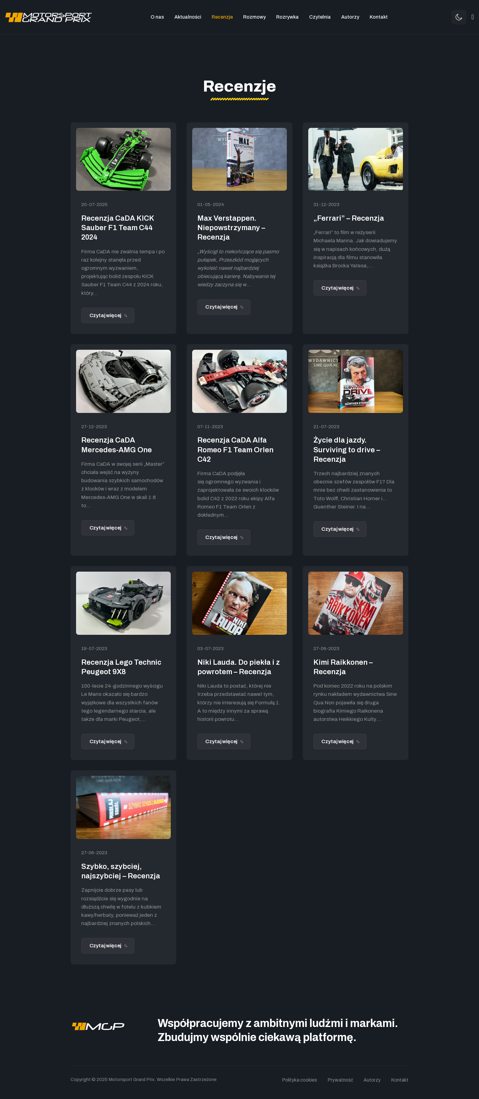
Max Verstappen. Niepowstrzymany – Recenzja (231, 227)
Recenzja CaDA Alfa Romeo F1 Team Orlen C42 (235, 449)
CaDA (103, 252)
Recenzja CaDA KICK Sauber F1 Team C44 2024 (117, 227)
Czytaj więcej (106, 315)
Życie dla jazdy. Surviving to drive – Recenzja (346, 449)
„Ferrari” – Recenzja (348, 218)
